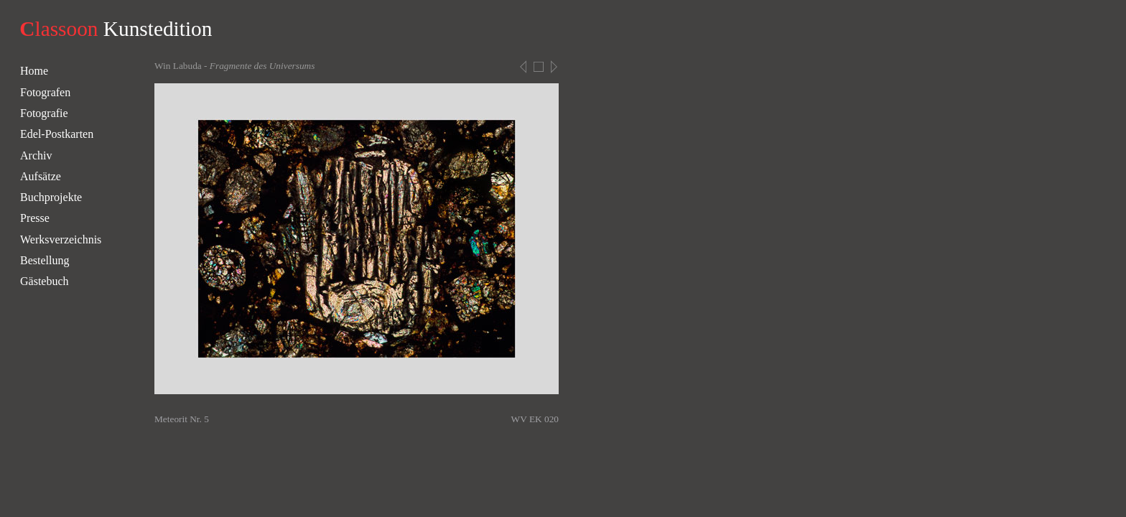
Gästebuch (44, 281)
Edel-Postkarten (56, 134)
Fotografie (44, 113)
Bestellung (44, 260)
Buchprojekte (51, 197)
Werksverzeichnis (60, 239)
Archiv (36, 155)
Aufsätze (40, 176)
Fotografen (45, 92)
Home (34, 71)
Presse (35, 218)
